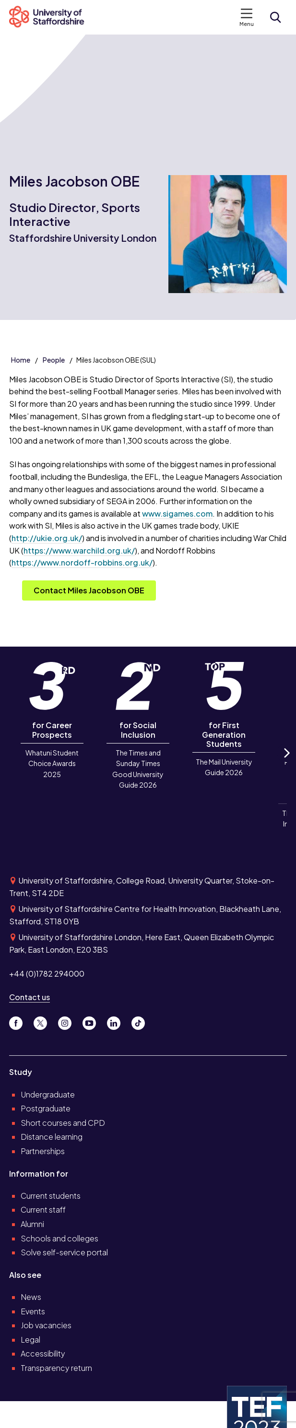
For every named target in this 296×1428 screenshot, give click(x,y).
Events (33, 1311)
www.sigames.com (177, 513)
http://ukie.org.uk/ (47, 538)
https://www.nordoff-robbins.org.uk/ (82, 562)
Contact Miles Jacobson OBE (89, 590)
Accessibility (43, 1353)
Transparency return (56, 1368)
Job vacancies (46, 1325)
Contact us (29, 997)
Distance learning (52, 1137)
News (31, 1297)
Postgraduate (46, 1108)
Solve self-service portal (64, 1252)
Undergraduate (48, 1094)
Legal (30, 1339)
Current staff (43, 1209)
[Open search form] (275, 17)
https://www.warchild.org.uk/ (79, 550)
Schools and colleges (59, 1238)
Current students (51, 1196)
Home (20, 359)
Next (286, 761)
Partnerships (43, 1151)
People (54, 359)
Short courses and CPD (63, 1123)
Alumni (32, 1224)
